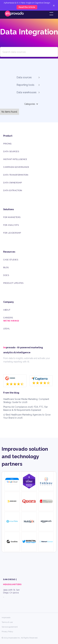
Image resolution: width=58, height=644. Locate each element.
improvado (6, 617)
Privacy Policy (7, 631)
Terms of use (7, 622)
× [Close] (54, 5)
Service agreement (10, 627)
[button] (51, 13)
